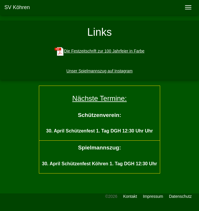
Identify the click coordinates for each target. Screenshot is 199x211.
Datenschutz (180, 196)
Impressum (153, 196)
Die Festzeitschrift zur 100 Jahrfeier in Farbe (99, 51)
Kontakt (130, 196)
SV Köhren (17, 7)
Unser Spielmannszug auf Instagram (99, 71)
